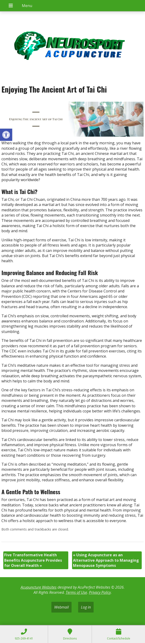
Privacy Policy (100, 592)
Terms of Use (76, 592)
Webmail (61, 607)
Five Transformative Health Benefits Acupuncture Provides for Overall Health (33, 560)
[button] (6, 135)
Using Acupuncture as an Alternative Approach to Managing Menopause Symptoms (106, 560)
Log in (86, 607)
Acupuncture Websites (39, 587)
